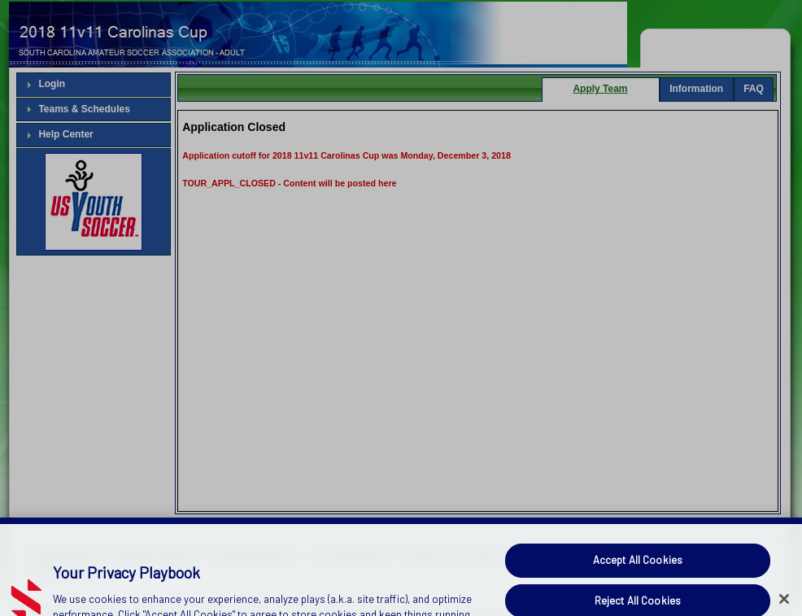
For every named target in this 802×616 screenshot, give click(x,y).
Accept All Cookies (637, 578)
